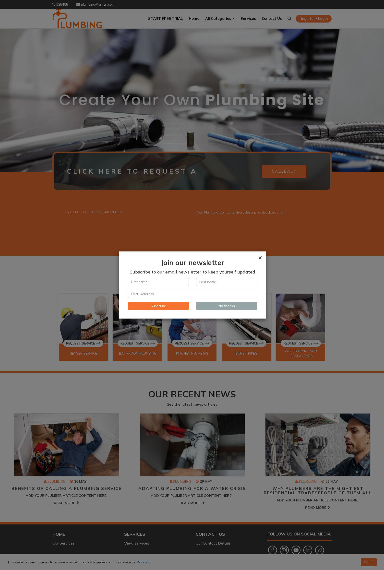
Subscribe (158, 306)
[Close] (260, 257)
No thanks (226, 306)
